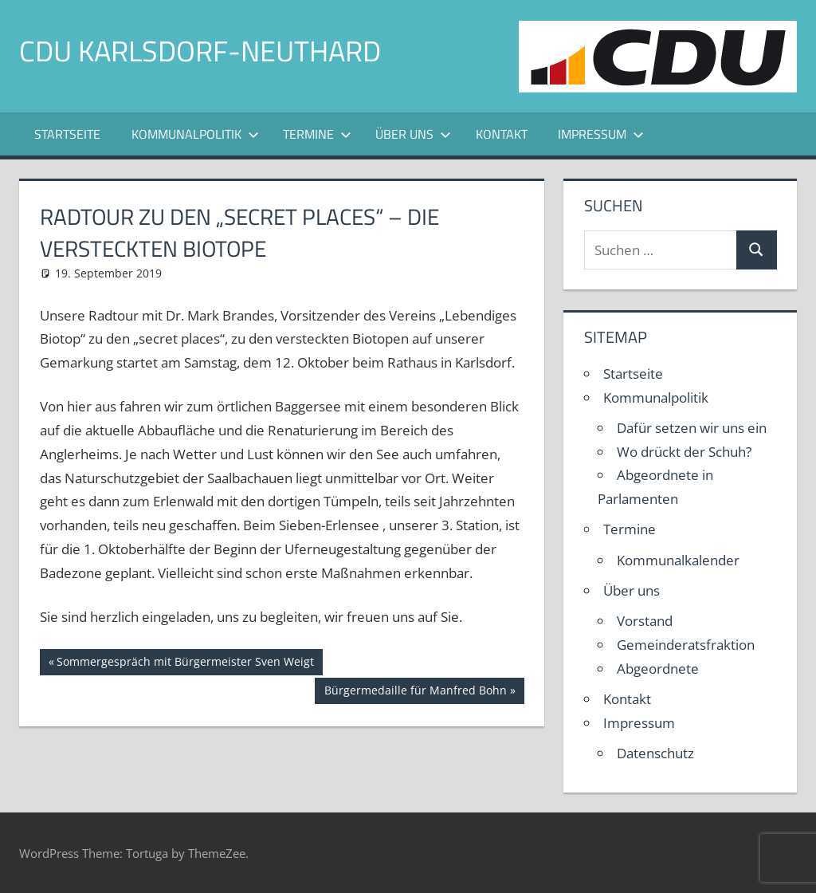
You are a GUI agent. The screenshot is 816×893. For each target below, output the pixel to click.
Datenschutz (655, 753)
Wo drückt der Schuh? (684, 452)
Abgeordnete (658, 668)
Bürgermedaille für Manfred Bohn (415, 692)
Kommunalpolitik (195, 134)
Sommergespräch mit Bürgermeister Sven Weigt (185, 663)
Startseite (67, 134)
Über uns (413, 134)
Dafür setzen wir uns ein (692, 428)
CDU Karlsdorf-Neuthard (200, 51)
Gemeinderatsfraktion (686, 644)
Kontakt (502, 134)
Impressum (601, 134)
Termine (317, 134)
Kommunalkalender (678, 560)
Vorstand (645, 621)
